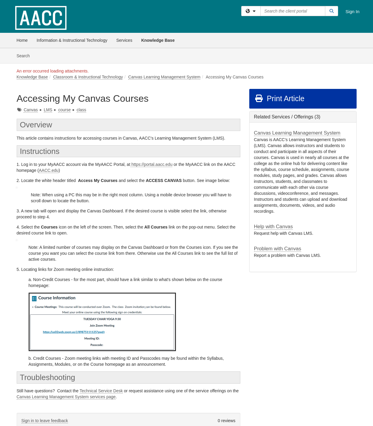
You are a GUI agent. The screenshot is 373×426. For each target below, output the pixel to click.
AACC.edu (48, 170)
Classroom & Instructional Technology (88, 77)
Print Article (279, 98)
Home (22, 40)
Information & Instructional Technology (72, 40)
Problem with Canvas (277, 248)
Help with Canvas (273, 226)
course (64, 109)
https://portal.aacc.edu (151, 164)
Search (25, 55)
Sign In (353, 11)
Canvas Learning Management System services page (66, 396)
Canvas (31, 109)
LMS (48, 109)
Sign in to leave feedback (44, 420)
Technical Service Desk (101, 390)
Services (124, 40)
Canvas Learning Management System (164, 77)
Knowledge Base (158, 40)
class (81, 109)
